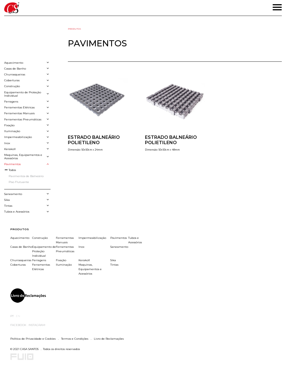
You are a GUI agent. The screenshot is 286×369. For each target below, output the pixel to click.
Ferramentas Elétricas (41, 267)
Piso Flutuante (19, 182)
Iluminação (64, 264)
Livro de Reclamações (108, 338)
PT (12, 316)
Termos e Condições (74, 338)
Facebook (18, 325)
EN (18, 316)
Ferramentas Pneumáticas (65, 249)
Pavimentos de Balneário (26, 176)
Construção (40, 237)
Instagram (36, 325)
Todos (12, 170)
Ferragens (39, 260)
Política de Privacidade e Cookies (33, 338)
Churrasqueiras (20, 260)
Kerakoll (84, 260)
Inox (81, 246)
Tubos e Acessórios (135, 240)
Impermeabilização (92, 237)
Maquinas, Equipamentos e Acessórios (90, 269)
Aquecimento (19, 237)
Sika (113, 260)
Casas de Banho (21, 246)
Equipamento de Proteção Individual (44, 251)
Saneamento (119, 246)
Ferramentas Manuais (65, 240)
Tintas (114, 264)
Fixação (61, 260)
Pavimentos (118, 237)
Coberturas (18, 264)
